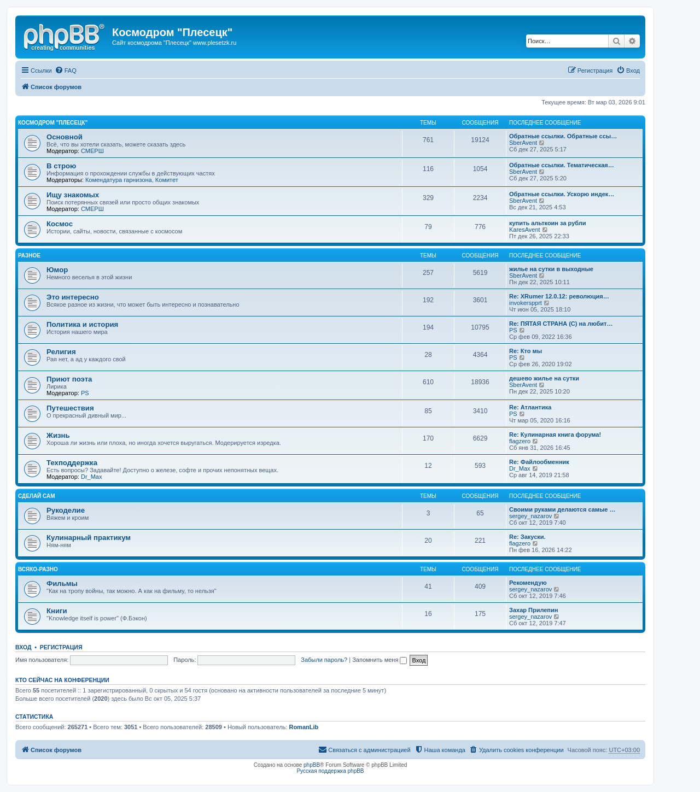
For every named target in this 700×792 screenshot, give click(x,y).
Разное (29, 256)
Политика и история (82, 324)
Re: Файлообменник (539, 462)
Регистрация (61, 647)
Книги (56, 611)
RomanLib (303, 727)
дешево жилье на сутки (544, 378)
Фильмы (62, 583)
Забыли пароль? (324, 659)
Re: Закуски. (527, 536)
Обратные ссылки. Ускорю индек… (561, 194)
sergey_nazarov (530, 516)
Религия (61, 352)
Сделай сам (36, 496)
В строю (61, 166)
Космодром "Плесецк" (53, 123)
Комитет (166, 180)
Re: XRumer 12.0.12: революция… (559, 296)
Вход (23, 647)
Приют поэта (69, 379)
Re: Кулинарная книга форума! (555, 434)
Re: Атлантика (530, 407)
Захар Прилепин (533, 610)
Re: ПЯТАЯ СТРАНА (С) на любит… (561, 323)
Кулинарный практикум (88, 537)
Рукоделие (65, 510)
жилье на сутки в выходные (551, 269)
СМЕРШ (92, 151)
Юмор (57, 270)
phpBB (312, 765)
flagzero (519, 441)
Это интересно (72, 297)
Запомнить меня (379, 659)
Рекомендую (528, 582)
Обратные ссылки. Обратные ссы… (563, 136)
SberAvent (523, 142)
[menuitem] (66, 70)
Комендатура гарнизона (118, 180)
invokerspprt (525, 303)
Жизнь (58, 435)
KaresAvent (524, 229)
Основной (64, 137)
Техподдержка (71, 463)
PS (513, 330)
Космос (59, 224)
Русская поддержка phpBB (330, 771)
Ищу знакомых (72, 195)
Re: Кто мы (525, 351)
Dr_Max (91, 476)
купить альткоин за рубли (547, 223)
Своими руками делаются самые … (562, 509)
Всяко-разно (38, 569)
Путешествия (70, 408)
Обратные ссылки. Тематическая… (561, 165)
